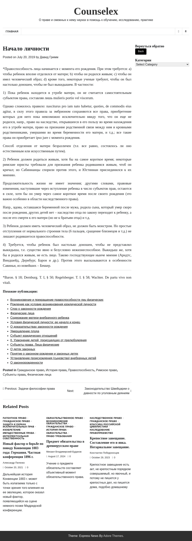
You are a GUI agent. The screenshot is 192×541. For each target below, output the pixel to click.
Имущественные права (18, 433)
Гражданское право (30, 370)
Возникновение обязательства (57, 422)
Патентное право (14, 418)
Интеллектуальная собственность (16, 437)
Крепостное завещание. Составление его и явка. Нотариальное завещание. (110, 442)
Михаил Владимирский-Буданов (64, 451)
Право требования (59, 436)
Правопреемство (101, 433)
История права (56, 370)
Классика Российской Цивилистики (105, 426)
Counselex (96, 11)
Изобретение (12, 430)
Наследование (100, 430)
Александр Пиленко (14, 462)
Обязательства (56, 433)
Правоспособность (81, 370)
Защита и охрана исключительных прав (18, 426)
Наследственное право (106, 418)
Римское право (106, 370)
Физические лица (39, 374)
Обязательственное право (64, 418)
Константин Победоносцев (104, 453)
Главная (12, 31)
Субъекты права (14, 374)
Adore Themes (113, 535)
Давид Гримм (49, 57)
